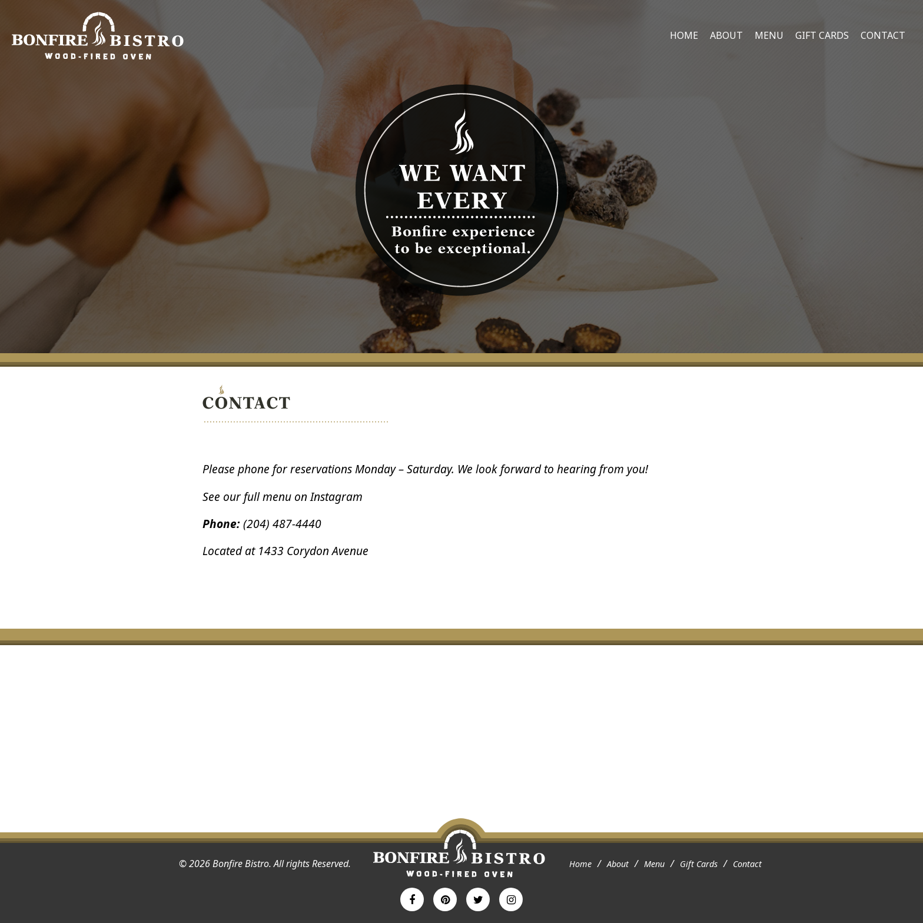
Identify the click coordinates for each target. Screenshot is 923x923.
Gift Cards (822, 35)
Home (684, 35)
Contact (883, 35)
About (726, 35)
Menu (769, 35)
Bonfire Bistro (98, 35)
